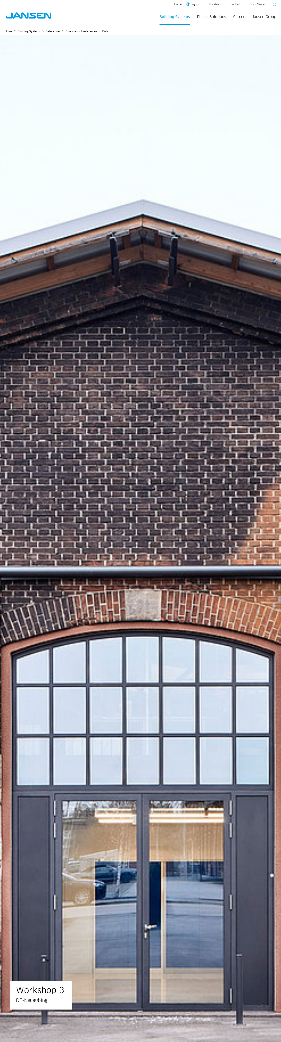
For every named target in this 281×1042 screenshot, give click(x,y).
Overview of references (81, 31)
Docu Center (257, 4)
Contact (235, 4)
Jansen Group (264, 17)
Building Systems (174, 17)
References (53, 31)
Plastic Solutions (211, 17)
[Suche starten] (273, 5)
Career (239, 17)
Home (178, 4)
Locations (215, 4)
